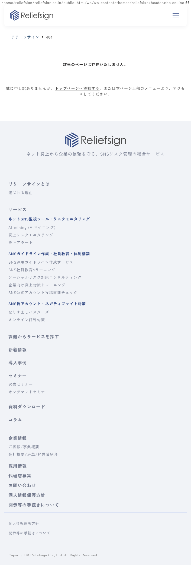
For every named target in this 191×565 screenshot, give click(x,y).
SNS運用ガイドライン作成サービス (40, 262)
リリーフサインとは (29, 184)
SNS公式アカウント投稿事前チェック (42, 292)
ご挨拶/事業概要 (23, 446)
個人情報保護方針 (26, 495)
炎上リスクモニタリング (30, 235)
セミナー (17, 375)
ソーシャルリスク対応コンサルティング (45, 277)
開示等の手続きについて (33, 505)
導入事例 (17, 362)
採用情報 (17, 465)
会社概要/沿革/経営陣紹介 (33, 454)
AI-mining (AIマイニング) (32, 227)
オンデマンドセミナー (28, 391)
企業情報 (17, 438)
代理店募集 (19, 475)
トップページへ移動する (77, 88)
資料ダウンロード (26, 406)
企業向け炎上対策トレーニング (37, 285)
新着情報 (17, 349)
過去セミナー (20, 384)
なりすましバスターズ (28, 312)
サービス (17, 209)
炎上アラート (20, 242)
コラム (15, 419)
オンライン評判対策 (26, 319)
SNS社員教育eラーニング (31, 269)
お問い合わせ (22, 485)
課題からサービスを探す (33, 336)
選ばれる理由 (20, 192)
